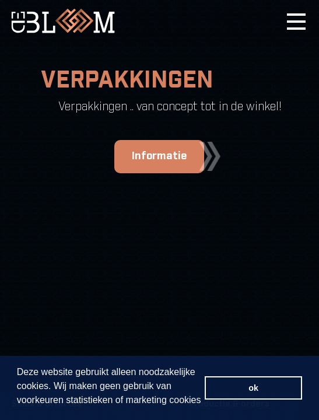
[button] (18, 409)
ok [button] (253, 388)
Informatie (168, 156)
